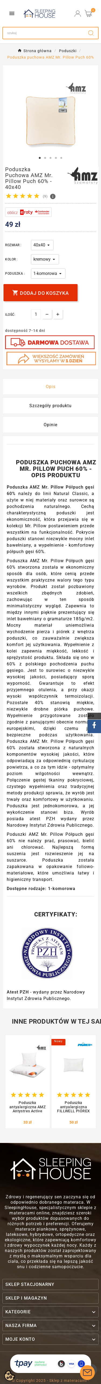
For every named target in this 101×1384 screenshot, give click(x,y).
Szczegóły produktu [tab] (50, 405)
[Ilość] (36, 314)
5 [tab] (61, 158)
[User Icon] (78, 13)
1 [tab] (40, 158)
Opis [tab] (50, 386)
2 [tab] (45, 158)
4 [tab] (56, 158)
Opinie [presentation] (50, 424)
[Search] (43, 33)
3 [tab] (50, 158)
